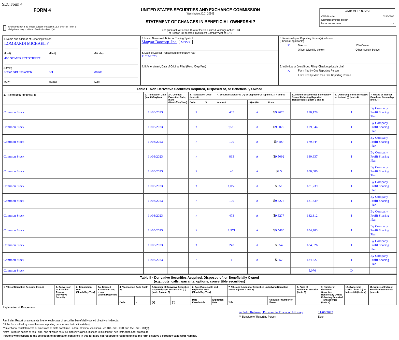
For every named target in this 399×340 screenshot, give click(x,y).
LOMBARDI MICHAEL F (26, 43)
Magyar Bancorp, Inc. (159, 42)
